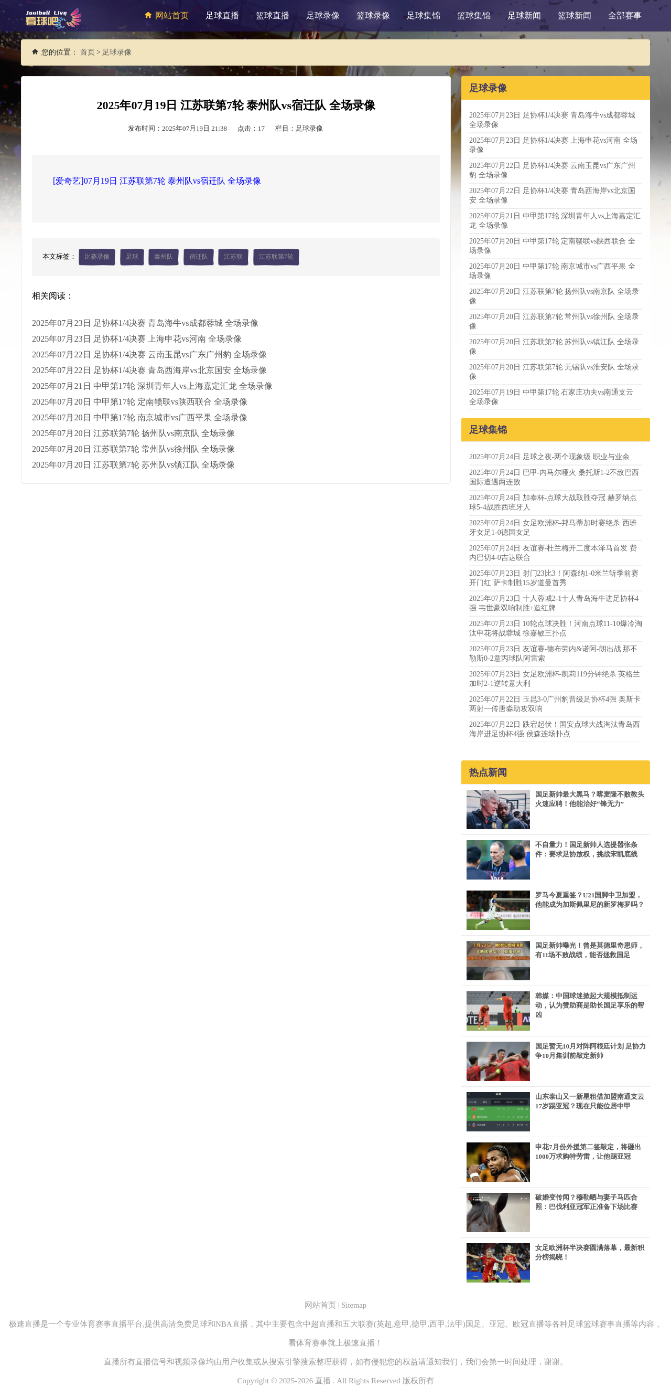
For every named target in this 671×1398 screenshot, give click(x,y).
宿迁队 (198, 257)
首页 (87, 52)
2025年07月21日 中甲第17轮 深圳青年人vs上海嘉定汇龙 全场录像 (152, 386)
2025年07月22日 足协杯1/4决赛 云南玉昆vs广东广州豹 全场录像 (149, 354)
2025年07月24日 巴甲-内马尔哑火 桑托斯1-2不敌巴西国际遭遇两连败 (554, 477)
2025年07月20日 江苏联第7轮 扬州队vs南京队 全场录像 (133, 433)
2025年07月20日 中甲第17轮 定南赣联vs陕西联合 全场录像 (139, 401)
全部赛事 (625, 15)
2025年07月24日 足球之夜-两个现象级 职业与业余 (549, 457)
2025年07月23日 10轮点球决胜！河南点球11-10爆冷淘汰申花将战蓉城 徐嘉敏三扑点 (555, 628)
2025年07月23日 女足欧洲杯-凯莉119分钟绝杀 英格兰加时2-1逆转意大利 (554, 678)
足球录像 (323, 15)
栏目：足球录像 (299, 128)
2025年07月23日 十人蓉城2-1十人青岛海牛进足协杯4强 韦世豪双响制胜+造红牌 (553, 603)
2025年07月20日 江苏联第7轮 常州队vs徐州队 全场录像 (133, 448)
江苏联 (233, 257)
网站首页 (165, 15)
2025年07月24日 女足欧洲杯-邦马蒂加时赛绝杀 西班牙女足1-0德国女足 (553, 527)
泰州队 (163, 257)
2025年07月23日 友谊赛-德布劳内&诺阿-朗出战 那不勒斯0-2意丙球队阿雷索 (553, 653)
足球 (132, 257)
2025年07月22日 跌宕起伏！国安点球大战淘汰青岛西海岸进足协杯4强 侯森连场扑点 (554, 729)
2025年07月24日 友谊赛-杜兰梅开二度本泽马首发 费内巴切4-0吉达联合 (553, 553)
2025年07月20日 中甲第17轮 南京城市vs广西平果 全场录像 (139, 417)
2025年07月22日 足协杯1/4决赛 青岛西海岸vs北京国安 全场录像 (149, 370)
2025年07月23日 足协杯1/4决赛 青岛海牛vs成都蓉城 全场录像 (145, 323)
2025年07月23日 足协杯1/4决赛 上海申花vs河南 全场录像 (136, 338)
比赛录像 (97, 257)
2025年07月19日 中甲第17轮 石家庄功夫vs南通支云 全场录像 (551, 397)
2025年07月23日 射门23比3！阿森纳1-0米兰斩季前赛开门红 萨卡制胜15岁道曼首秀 (553, 578)
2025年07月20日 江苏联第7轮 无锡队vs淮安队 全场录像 (554, 371)
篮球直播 (272, 15)
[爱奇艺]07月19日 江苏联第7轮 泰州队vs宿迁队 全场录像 (157, 180)
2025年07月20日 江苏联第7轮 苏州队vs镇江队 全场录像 (133, 464)
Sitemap (354, 1305)
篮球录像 (373, 15)
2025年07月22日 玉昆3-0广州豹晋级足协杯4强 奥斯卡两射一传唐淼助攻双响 (555, 704)
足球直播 (222, 15)
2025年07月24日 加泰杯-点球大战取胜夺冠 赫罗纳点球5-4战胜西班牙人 (553, 502)
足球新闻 (524, 15)
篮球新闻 (574, 15)
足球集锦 (423, 15)
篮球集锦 (474, 15)
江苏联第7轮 (276, 257)
